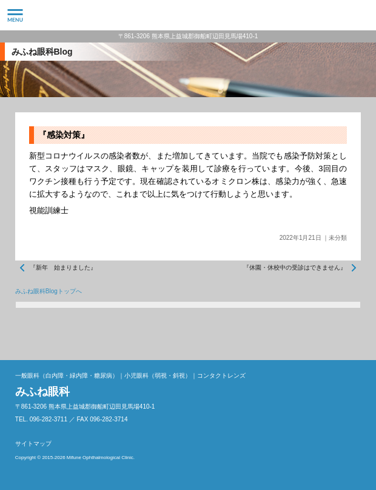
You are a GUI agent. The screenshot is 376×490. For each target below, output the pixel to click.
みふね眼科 (188, 15)
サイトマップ (33, 443)
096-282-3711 (361, 15)
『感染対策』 (63, 135)
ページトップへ (349, 333)
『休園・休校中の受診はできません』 (294, 267)
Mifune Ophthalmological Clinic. (101, 457)
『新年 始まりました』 (63, 267)
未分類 (338, 237)
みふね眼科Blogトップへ (48, 291)
